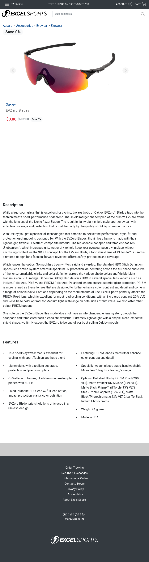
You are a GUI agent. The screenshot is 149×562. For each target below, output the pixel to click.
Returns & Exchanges (75, 473)
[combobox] (99, 14)
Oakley (11, 104)
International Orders (76, 478)
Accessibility (75, 494)
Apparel (8, 26)
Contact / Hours (75, 483)
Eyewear (42, 26)
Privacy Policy (75, 489)
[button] (13, 71)
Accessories (24, 26)
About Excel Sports (75, 499)
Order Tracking (75, 467)
